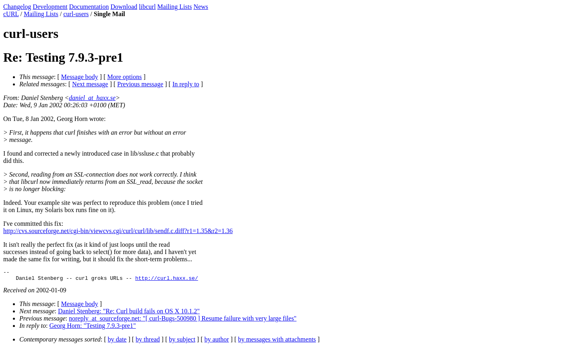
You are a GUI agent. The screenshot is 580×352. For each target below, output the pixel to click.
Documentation (89, 6)
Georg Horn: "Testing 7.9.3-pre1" (93, 328)
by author (216, 341)
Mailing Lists (174, 6)
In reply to (185, 84)
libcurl (147, 6)
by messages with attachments (277, 341)
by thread (148, 341)
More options (124, 76)
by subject (182, 341)
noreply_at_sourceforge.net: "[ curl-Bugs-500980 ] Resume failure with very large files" (182, 320)
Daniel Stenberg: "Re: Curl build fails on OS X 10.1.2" (129, 313)
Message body (79, 76)
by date (117, 341)
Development (50, 6)
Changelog (17, 6)
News (200, 6)
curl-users (76, 13)
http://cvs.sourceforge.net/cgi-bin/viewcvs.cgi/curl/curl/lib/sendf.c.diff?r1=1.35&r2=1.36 (118, 230)
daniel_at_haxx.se (92, 97)
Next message (90, 84)
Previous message (140, 84)
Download (123, 6)
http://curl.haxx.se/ (166, 280)
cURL (11, 13)
